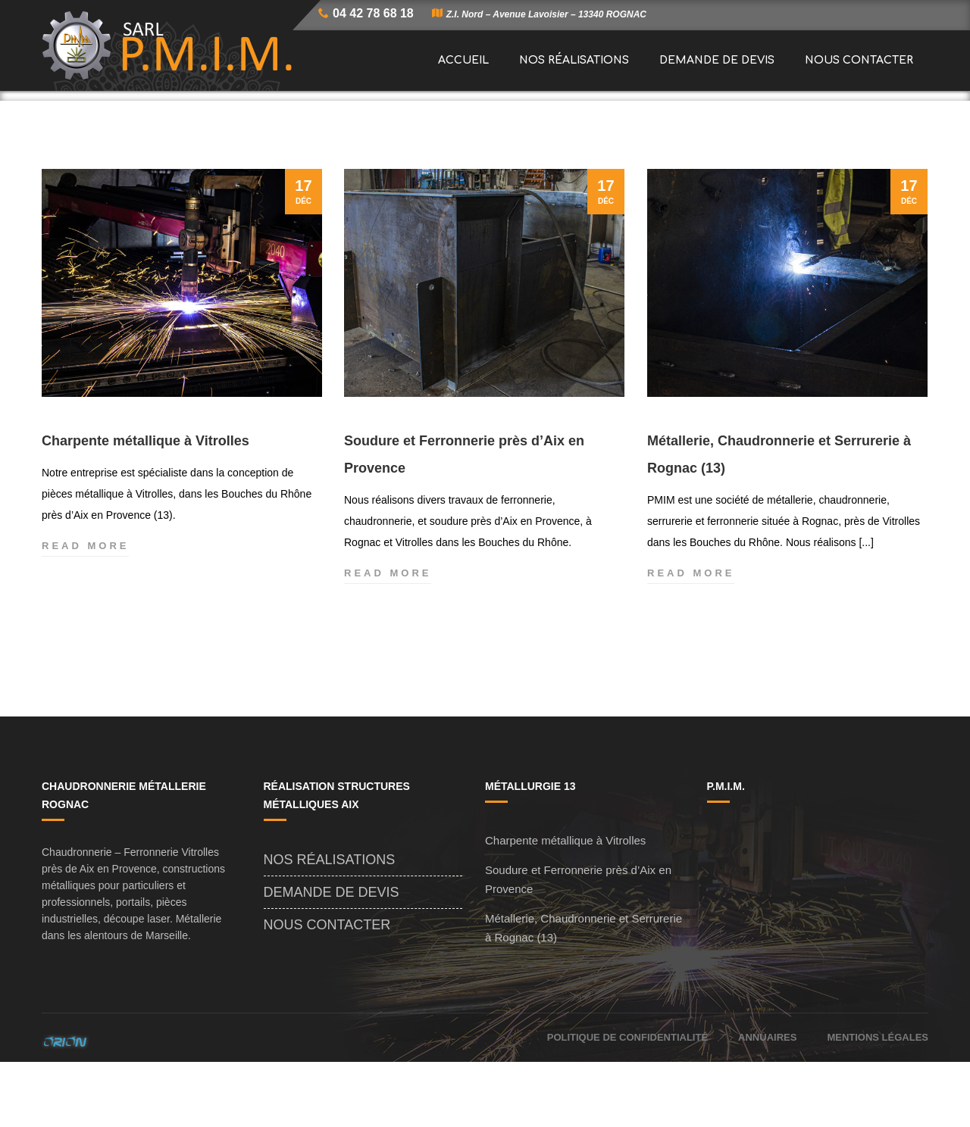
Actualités (615, 128)
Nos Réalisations (330, 924)
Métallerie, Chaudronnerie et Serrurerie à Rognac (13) (779, 519)
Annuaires (767, 1102)
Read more (85, 611)
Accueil (550, 128)
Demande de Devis (331, 957)
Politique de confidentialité (627, 1102)
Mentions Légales (877, 1102)
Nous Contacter (327, 989)
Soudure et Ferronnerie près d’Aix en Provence (464, 519)
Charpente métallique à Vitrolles (145, 506)
